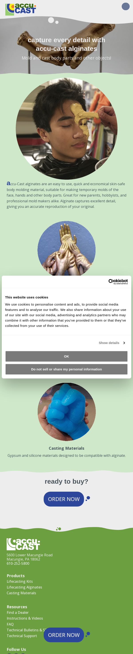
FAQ (10, 624)
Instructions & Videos (25, 618)
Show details (109, 343)
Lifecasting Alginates (24, 587)
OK (66, 356)
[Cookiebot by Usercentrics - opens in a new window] (108, 282)
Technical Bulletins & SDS (28, 630)
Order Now (64, 499)
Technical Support (22, 635)
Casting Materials (21, 592)
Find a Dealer (18, 612)
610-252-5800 (18, 563)
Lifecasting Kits (20, 581)
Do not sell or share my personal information (66, 369)
